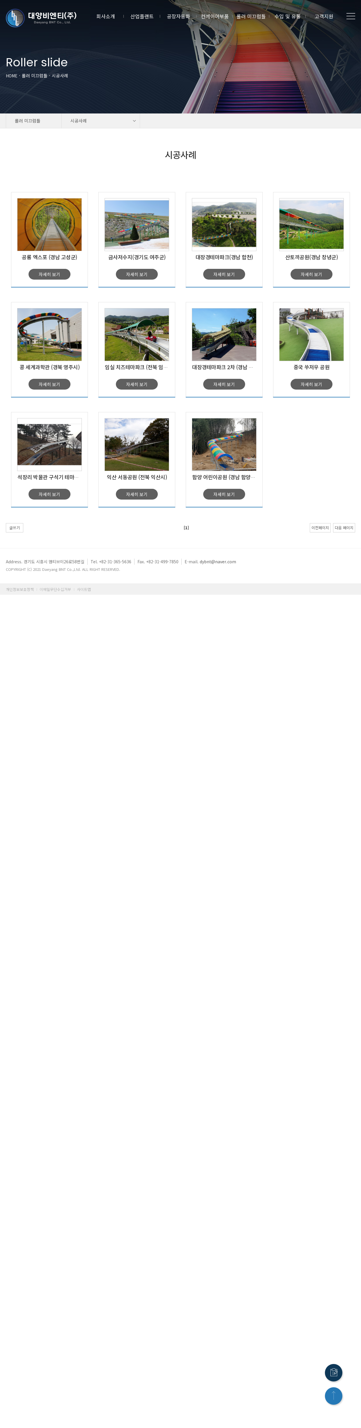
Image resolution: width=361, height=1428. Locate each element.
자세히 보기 (49, 274)
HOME (11, 76)
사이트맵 (84, 589)
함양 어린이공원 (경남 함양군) (224, 477)
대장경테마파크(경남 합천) (224, 257)
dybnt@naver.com (218, 561)
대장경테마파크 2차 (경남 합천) (226, 367)
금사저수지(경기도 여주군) (137, 257)
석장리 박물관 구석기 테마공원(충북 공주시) (64, 477)
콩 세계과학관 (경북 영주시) (49, 367)
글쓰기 (14, 527)
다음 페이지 (344, 527)
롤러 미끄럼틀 (34, 75)
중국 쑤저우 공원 (311, 367)
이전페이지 (320, 527)
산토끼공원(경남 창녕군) (311, 257)
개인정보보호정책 (20, 589)
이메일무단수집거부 (55, 589)
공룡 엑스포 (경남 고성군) (49, 257)
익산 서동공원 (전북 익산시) (137, 477)
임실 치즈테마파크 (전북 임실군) (139, 367)
